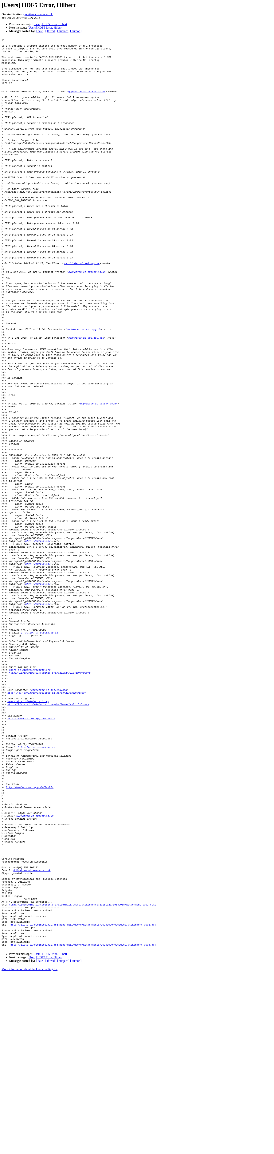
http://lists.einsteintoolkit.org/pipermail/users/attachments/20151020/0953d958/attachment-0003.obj (83, 1126)
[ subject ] (63, 31)
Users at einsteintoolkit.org (29, 796)
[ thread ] (51, 31)
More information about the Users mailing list (29, 1150)
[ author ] (76, 31)
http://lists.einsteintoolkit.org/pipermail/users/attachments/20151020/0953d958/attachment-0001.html (82, 1078)
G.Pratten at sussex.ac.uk (39, 751)
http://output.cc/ (38, 641)
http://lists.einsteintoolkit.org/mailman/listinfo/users (50, 799)
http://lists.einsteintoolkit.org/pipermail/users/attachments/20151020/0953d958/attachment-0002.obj (83, 1102)
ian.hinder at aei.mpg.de (82, 308)
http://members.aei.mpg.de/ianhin (31, 854)
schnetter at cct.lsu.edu (86, 397)
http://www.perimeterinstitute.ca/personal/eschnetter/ (46, 824)
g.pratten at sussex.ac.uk (38, 14)
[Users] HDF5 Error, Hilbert (50, 24)
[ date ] (40, 31)
